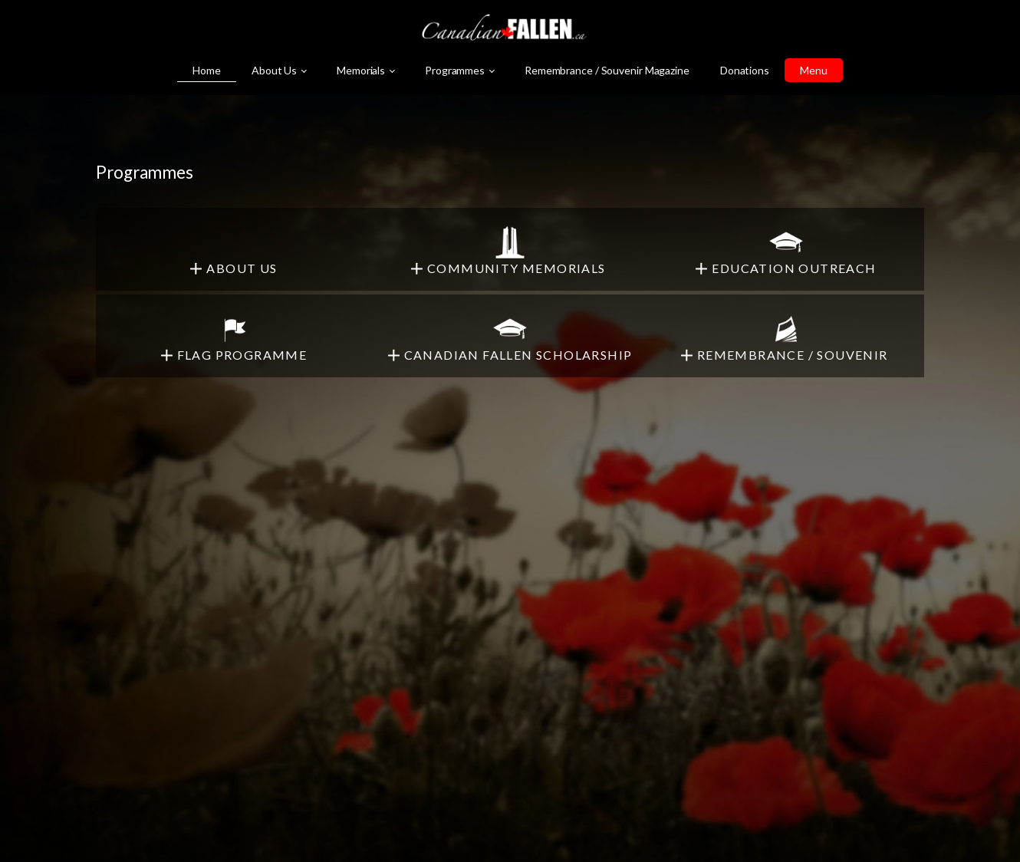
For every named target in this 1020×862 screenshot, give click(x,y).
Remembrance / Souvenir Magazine (607, 70)
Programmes (455, 70)
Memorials (361, 70)
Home (206, 70)
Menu (814, 70)
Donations (744, 70)
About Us (274, 70)
